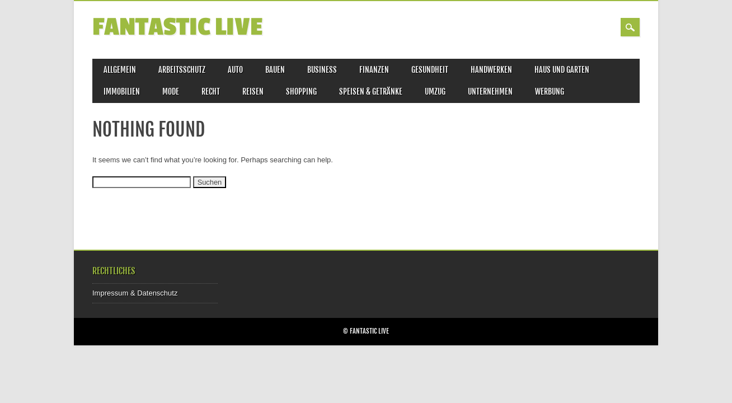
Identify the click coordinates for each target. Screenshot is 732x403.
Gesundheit (429, 69)
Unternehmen (490, 91)
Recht (210, 91)
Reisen (253, 91)
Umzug (435, 91)
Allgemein (120, 69)
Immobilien (122, 91)
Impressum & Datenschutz (134, 293)
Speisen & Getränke (370, 91)
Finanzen (374, 69)
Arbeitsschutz (181, 69)
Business (322, 69)
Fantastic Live (177, 27)
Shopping (301, 91)
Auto (235, 69)
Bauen (275, 69)
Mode (170, 91)
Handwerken (491, 69)
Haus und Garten (561, 69)
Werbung (549, 91)
